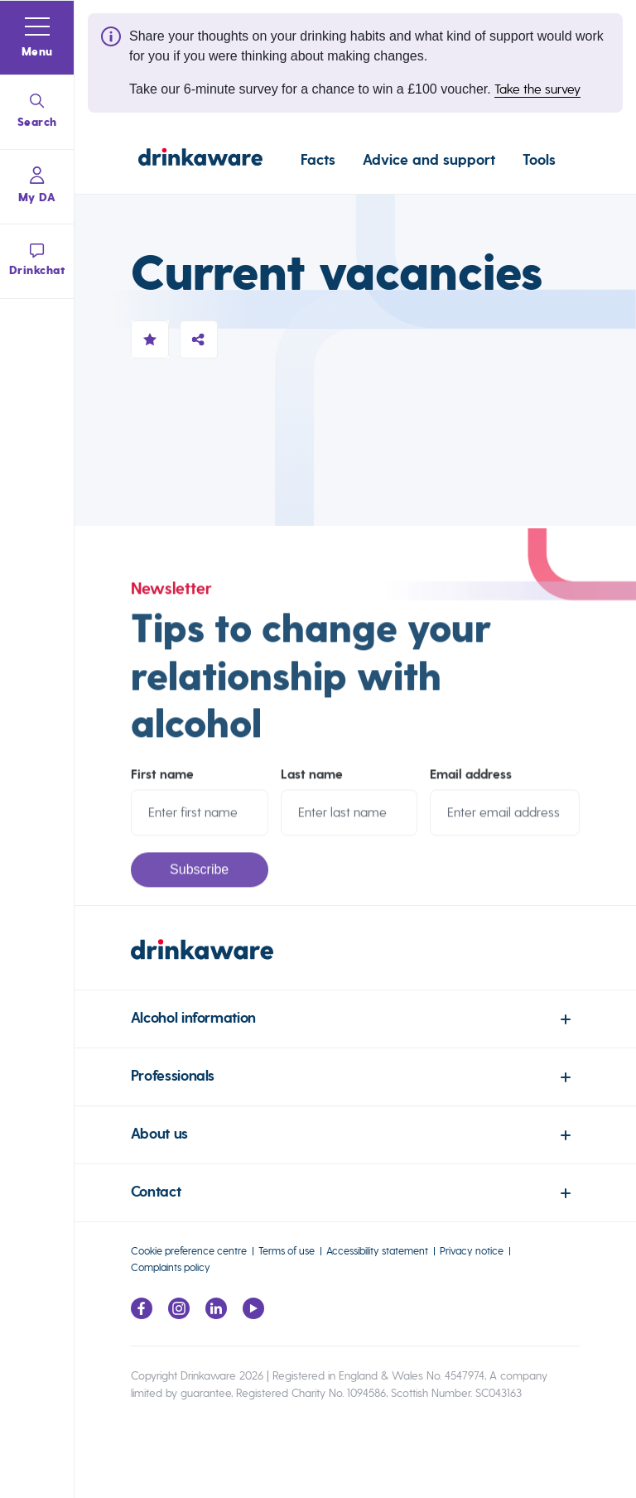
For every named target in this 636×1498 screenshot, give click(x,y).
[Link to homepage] (200, 160)
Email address (471, 783)
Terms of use (286, 1251)
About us (159, 1134)
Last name (312, 783)
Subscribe (199, 878)
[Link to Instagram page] (179, 1314)
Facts (318, 160)
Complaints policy (170, 1267)
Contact (156, 1192)
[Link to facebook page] (141, 1314)
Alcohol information (193, 1018)
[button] (37, 38)
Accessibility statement (377, 1251)
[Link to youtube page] (253, 1314)
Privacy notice (472, 1251)
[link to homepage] (355, 964)
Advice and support (429, 160)
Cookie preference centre (189, 1251)
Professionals (172, 1076)
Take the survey (537, 89)
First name (162, 783)
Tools (539, 160)
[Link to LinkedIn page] (216, 1314)
